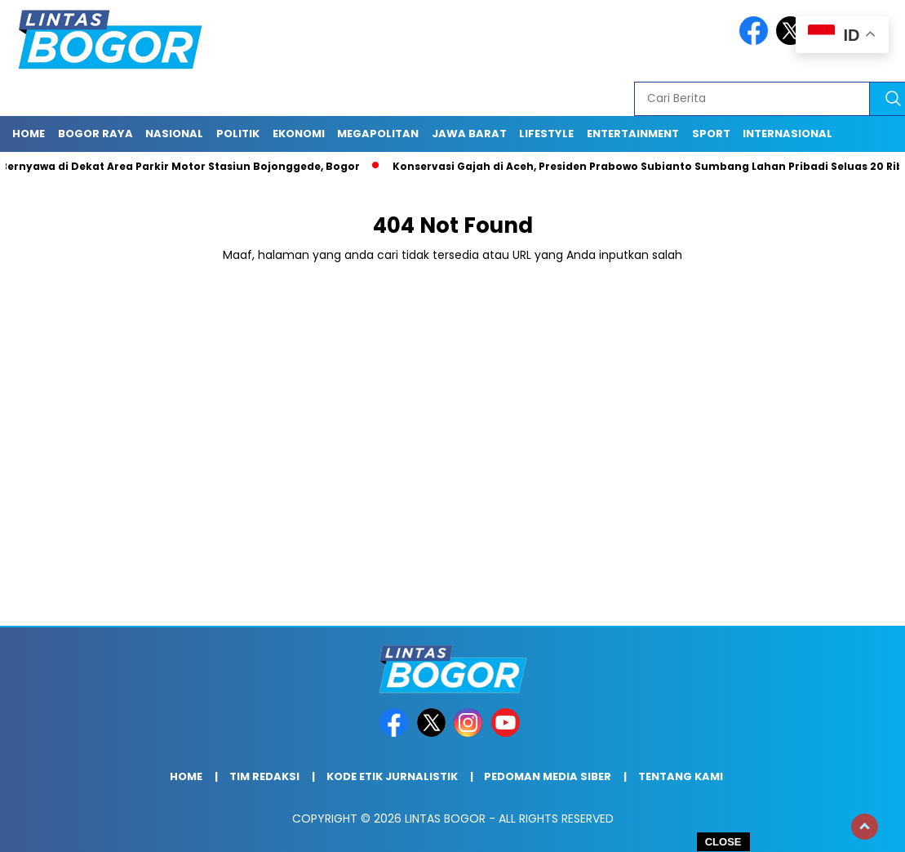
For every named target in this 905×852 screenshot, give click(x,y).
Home (28, 133)
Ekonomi (299, 133)
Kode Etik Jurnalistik (392, 776)
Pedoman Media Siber (547, 776)
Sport (711, 133)
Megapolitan (378, 133)
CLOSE (723, 842)
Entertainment (633, 133)
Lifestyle (546, 133)
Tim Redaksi (264, 776)
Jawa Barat (469, 133)
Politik (238, 133)
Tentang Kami (680, 776)
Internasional (787, 133)
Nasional (174, 133)
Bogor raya (95, 133)
